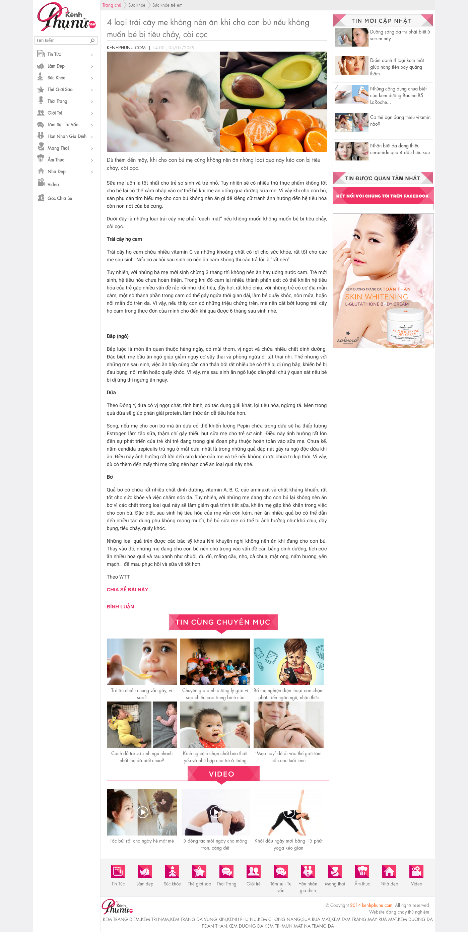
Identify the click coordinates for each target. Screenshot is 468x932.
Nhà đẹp (57, 171)
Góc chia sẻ (60, 198)
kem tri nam (155, 919)
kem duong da (245, 925)
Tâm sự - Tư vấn (63, 124)
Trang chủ (112, 4)
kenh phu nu (242, 919)
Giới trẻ (55, 112)
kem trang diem (121, 919)
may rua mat (382, 919)
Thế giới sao (60, 89)
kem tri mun (278, 925)
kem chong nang (279, 919)
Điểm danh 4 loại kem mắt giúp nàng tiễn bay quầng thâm (397, 66)
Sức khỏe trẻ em (167, 4)
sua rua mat (316, 919)
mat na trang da (314, 925)
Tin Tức (54, 54)
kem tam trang (348, 919)
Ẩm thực (56, 159)
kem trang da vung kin (198, 919)
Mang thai (58, 147)
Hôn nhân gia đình (67, 136)
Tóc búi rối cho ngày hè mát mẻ (142, 840)
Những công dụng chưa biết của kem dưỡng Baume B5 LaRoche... (398, 95)
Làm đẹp (56, 65)
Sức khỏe (56, 77)
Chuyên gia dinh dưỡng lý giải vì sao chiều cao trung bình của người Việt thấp (215, 697)
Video (53, 184)
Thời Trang (57, 101)
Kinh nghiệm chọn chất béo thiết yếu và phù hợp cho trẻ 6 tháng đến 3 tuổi (215, 760)
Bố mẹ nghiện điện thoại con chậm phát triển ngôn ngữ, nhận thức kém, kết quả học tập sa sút (289, 697)
